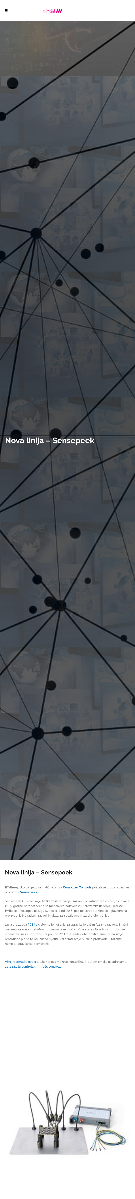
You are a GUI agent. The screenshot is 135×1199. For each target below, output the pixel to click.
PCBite (32, 924)
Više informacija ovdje (20, 961)
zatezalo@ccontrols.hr (21, 966)
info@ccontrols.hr (51, 966)
